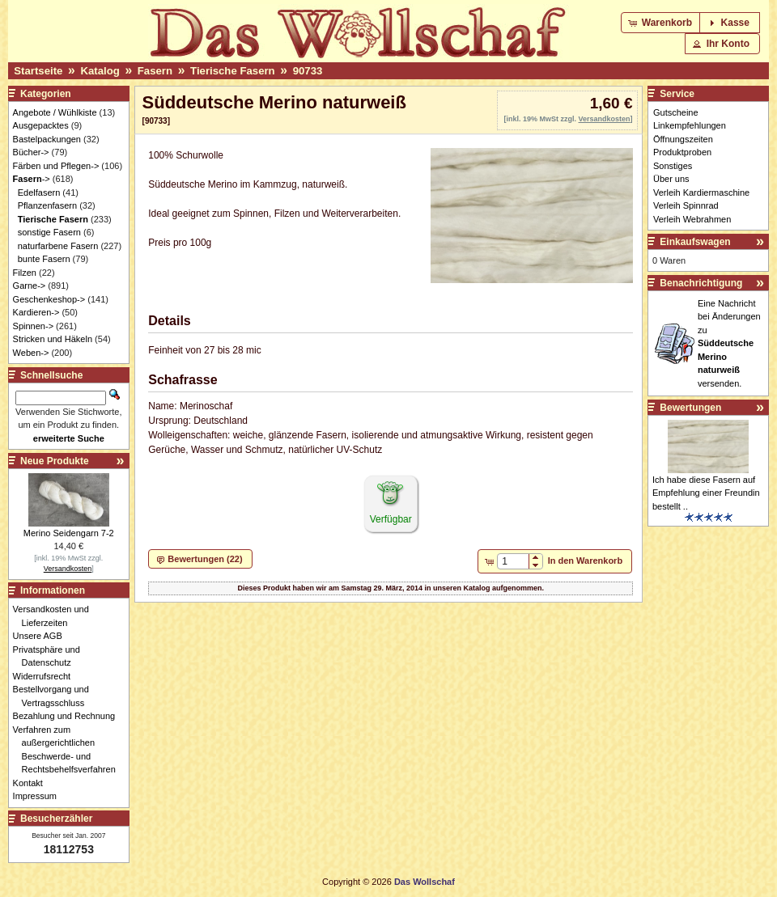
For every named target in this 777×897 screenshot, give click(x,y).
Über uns (671, 179)
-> (31, 179)
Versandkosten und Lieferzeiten (55, 616)
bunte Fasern (44, 259)
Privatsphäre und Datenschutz (51, 656)
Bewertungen (690, 407)
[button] (662, 22)
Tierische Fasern (232, 71)
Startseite (38, 71)
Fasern (155, 71)
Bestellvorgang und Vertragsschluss (55, 696)
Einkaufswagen (695, 242)
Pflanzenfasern (47, 205)
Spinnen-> (33, 326)
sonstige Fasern (49, 232)
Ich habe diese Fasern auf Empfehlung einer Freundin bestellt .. (706, 493)
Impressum (39, 796)
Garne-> (29, 285)
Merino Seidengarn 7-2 (68, 533)
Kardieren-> (36, 312)
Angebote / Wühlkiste (55, 112)
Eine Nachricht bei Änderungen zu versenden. (729, 343)
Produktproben (682, 152)
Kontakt (32, 783)
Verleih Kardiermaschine (701, 192)
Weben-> (31, 353)
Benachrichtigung (701, 283)
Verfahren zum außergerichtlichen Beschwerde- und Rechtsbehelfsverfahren (69, 750)
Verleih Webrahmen (692, 219)
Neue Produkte (54, 461)
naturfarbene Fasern (58, 246)
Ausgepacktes (41, 125)
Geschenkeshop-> (49, 299)
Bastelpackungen (47, 139)
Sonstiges (672, 166)
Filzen (24, 272)
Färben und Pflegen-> (56, 166)
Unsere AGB (42, 636)
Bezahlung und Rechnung (69, 716)
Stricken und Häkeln (52, 339)
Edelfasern (39, 192)
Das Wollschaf (424, 881)
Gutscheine (675, 112)
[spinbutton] (513, 561)
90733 (308, 71)
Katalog (99, 71)
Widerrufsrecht (46, 676)
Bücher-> (31, 152)
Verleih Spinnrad (686, 205)
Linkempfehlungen (689, 125)
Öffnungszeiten (683, 139)
